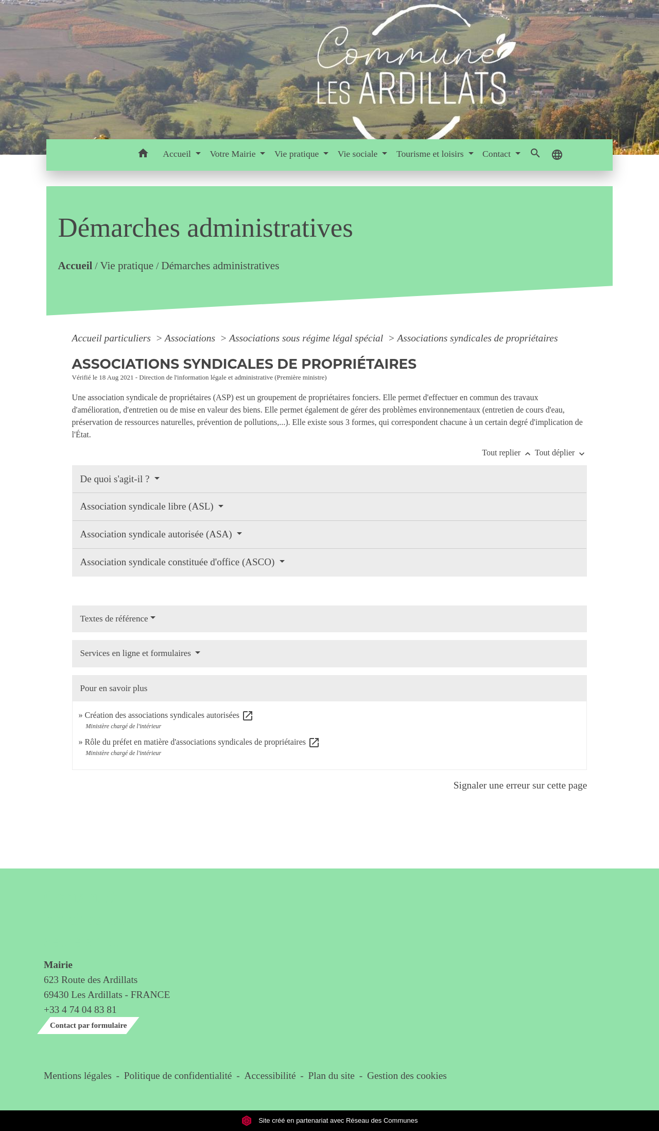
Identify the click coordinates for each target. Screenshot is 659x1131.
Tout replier (508, 452)
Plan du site (331, 1075)
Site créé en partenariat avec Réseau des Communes (329, 1120)
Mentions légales (78, 1075)
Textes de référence (114, 619)
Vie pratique (126, 265)
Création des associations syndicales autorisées (169, 715)
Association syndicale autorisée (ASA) (157, 534)
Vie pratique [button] (297, 154)
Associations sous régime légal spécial (307, 338)
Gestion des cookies (407, 1075)
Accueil (75, 265)
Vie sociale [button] (359, 154)
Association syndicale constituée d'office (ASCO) (178, 561)
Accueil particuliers (112, 338)
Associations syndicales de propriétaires (477, 338)
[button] (143, 155)
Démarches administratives (220, 265)
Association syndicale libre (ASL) (148, 506)
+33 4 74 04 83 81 (80, 1009)
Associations (191, 338)
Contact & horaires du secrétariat (84, 918)
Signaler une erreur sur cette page (520, 785)
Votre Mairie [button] (233, 154)
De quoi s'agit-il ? (116, 478)
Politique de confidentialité (178, 1075)
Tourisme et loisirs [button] (431, 154)
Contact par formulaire (88, 1025)
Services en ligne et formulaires (137, 653)
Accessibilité (270, 1075)
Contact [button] (497, 154)
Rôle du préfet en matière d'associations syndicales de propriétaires (202, 741)
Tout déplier (561, 452)
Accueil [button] (178, 154)
